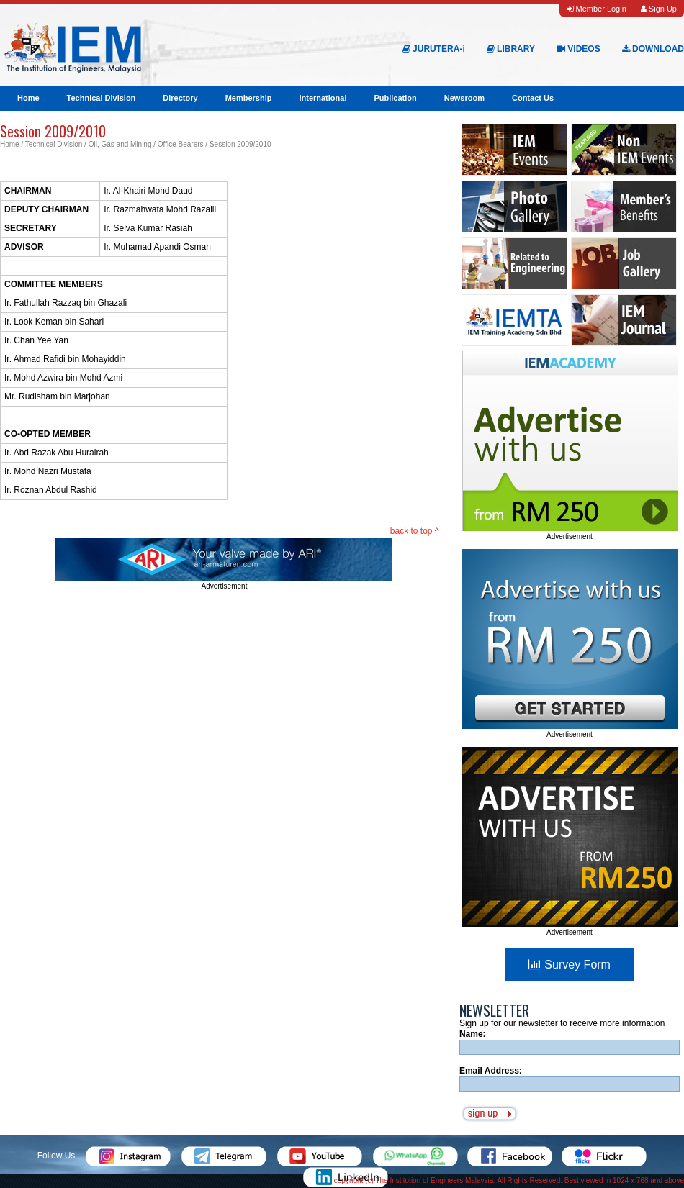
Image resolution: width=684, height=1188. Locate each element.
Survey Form (569, 964)
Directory (180, 98)
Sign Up (659, 8)
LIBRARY (511, 49)
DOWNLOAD (653, 49)
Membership (248, 98)
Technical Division (101, 98)
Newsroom (464, 98)
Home (28, 98)
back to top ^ (414, 531)
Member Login (596, 8)
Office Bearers (181, 144)
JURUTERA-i (433, 49)
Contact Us (533, 98)
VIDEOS (578, 49)
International (322, 98)
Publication (395, 98)
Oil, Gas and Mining (120, 144)
